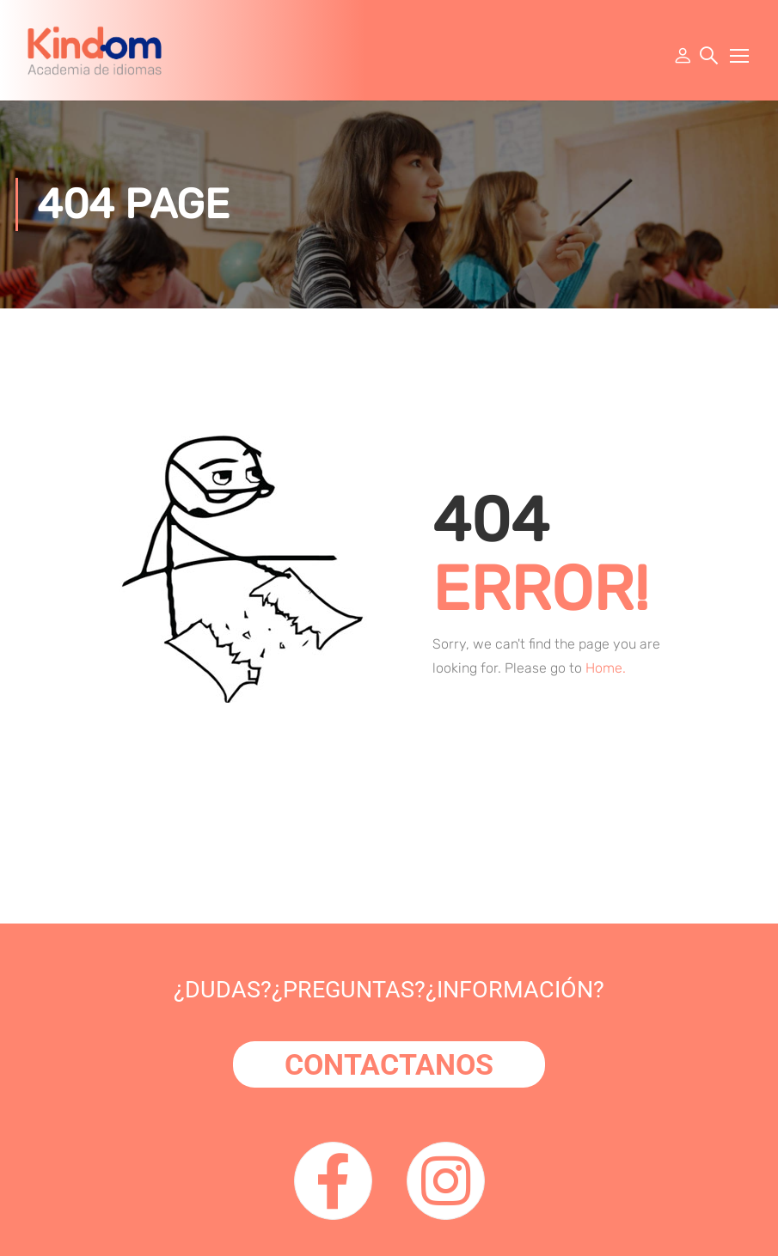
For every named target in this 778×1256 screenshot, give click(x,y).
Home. (605, 668)
